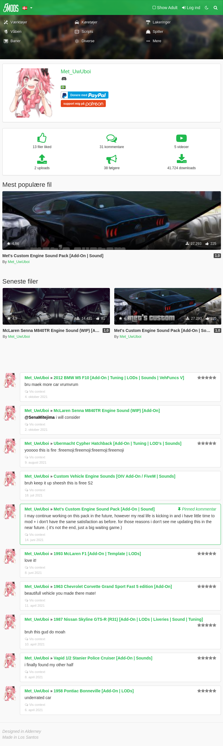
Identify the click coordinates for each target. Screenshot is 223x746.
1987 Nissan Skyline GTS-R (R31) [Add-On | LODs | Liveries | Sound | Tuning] (128, 619)
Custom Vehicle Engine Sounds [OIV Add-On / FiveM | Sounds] (114, 476)
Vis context (35, 391)
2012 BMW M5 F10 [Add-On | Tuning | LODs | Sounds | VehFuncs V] (119, 377)
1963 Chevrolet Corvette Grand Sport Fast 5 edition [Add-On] (113, 586)
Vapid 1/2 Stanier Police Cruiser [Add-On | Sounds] (103, 658)
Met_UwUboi (76, 71)
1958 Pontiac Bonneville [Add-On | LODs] (94, 691)
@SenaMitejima (40, 417)
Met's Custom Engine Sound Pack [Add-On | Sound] (104, 509)
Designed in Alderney (21, 731)
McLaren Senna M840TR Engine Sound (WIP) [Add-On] (107, 410)
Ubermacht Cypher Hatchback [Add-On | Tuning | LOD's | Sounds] (117, 443)
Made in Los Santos (20, 737)
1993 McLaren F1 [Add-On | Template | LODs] (97, 553)
